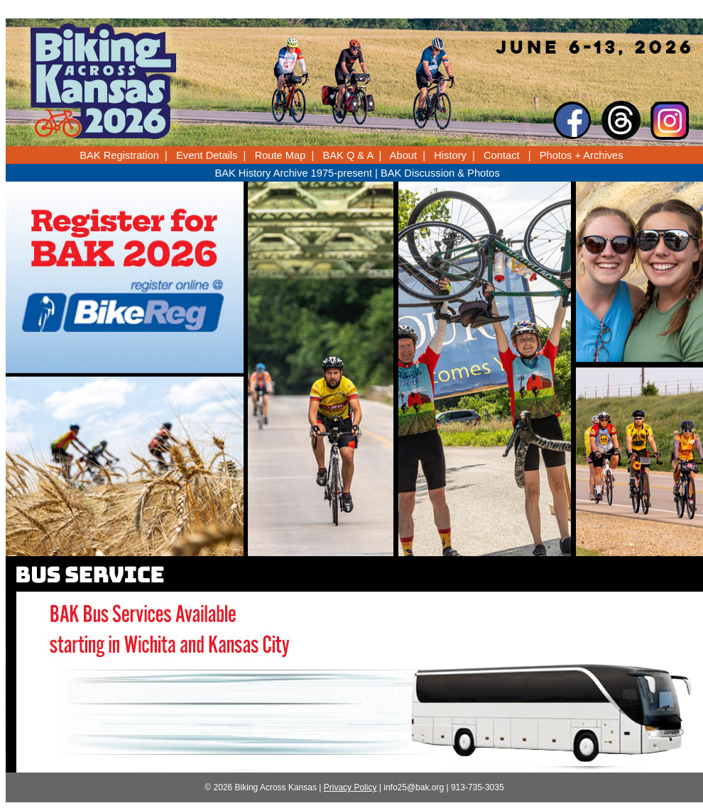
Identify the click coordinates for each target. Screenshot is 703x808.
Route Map (280, 155)
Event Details (206, 155)
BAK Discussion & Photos (440, 173)
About (403, 155)
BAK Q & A (348, 155)
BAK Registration (119, 155)
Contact (502, 155)
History (450, 155)
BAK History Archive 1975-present (293, 173)
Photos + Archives (581, 155)
